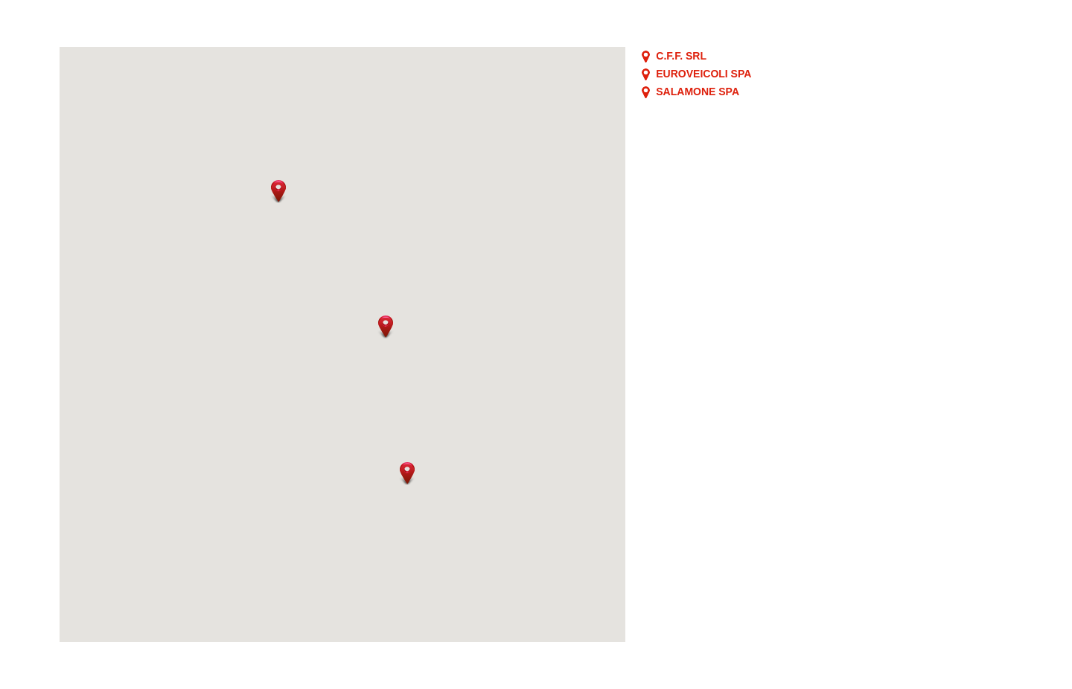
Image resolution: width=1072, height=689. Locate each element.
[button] (278, 191)
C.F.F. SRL (681, 56)
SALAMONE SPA (697, 91)
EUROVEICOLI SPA (703, 74)
